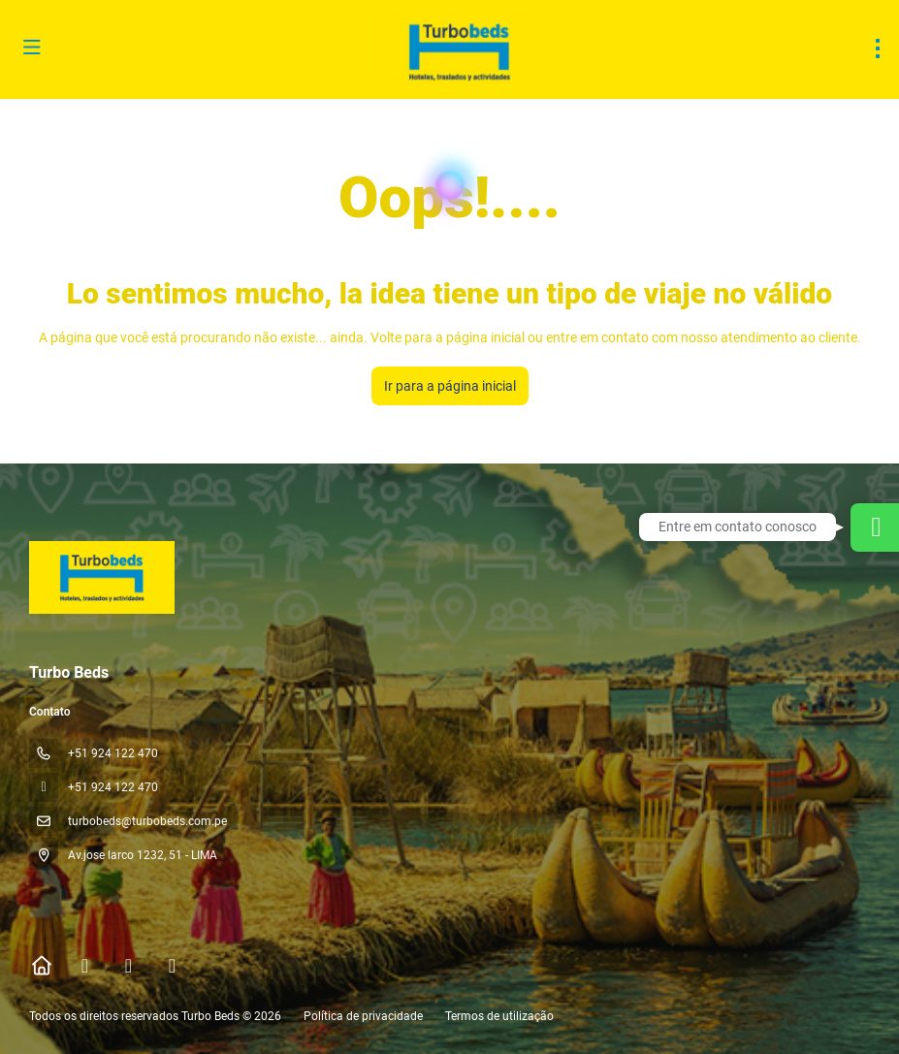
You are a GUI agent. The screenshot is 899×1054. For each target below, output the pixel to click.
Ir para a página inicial (450, 386)
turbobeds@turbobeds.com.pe (147, 821)
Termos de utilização (498, 1016)
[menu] (877, 48)
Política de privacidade (363, 1016)
